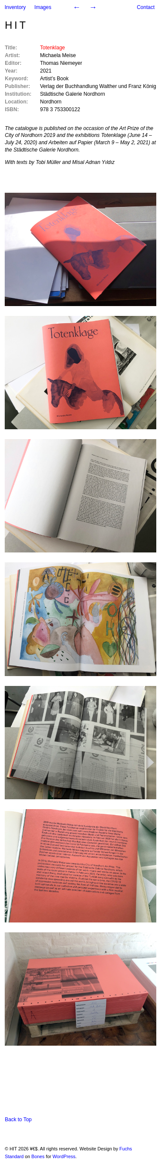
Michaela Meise (58, 55)
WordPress (63, 1156)
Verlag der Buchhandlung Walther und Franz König (98, 86)
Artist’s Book (54, 79)
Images (42, 7)
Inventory (15, 7)
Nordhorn (50, 102)
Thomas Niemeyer (61, 63)
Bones (38, 1156)
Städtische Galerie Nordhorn (72, 94)
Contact (146, 7)
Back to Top (18, 1119)
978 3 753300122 (60, 109)
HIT (16, 25)
